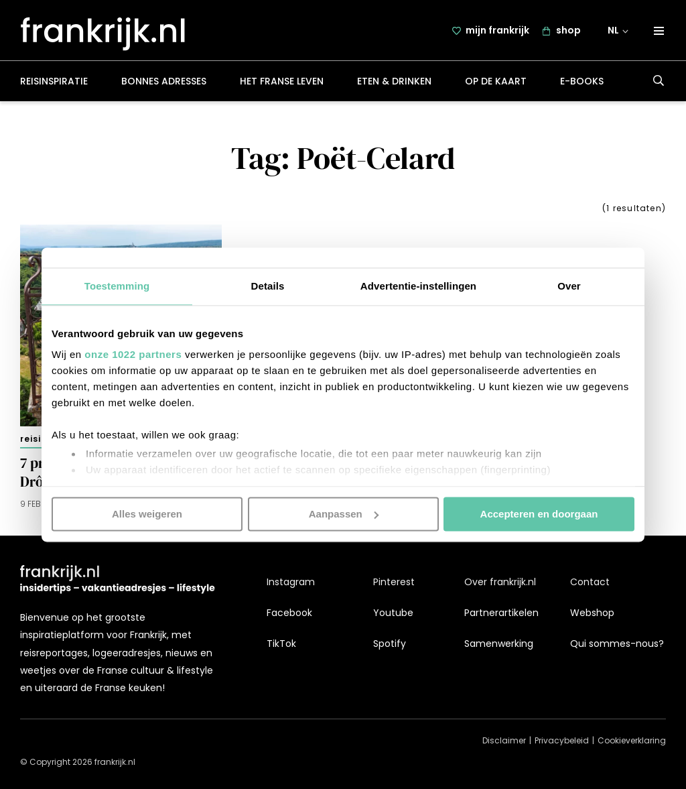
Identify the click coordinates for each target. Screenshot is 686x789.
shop (568, 31)
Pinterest (394, 582)
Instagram (291, 582)
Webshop (592, 612)
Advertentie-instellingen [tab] (418, 286)
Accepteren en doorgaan (539, 514)
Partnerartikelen (501, 612)
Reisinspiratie (54, 83)
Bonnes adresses (163, 83)
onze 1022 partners (133, 354)
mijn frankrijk (497, 31)
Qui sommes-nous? (617, 643)
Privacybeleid (562, 740)
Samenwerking (498, 643)
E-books (582, 83)
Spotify (389, 643)
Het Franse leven (282, 83)
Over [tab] (569, 286)
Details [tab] (268, 286)
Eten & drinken (394, 83)
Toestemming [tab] (117, 286)
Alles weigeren (147, 514)
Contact (590, 582)
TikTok (281, 643)
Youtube (393, 612)
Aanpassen (344, 514)
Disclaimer (504, 740)
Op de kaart (496, 83)
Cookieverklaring (632, 740)
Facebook (289, 612)
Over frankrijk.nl (500, 582)
